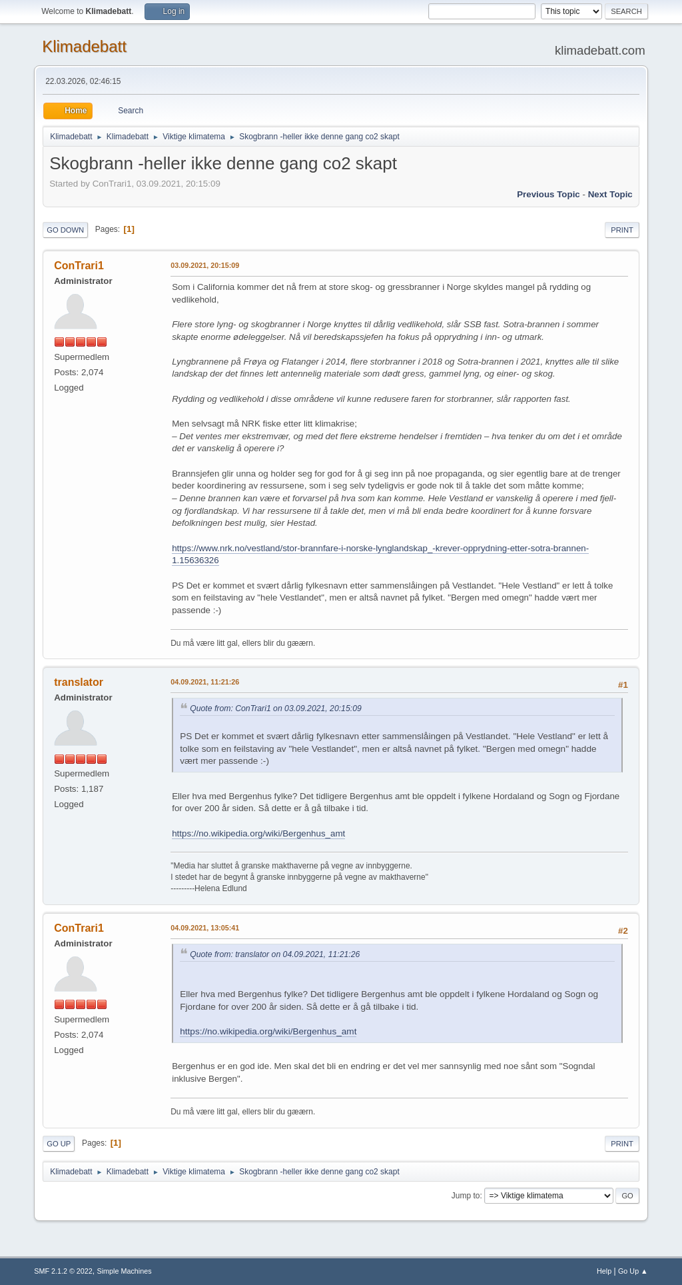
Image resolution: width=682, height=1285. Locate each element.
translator (78, 682)
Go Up (59, 1144)
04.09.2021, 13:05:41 (204, 928)
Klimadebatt (84, 46)
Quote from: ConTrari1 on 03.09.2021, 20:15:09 (276, 708)
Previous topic (548, 194)
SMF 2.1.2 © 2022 (63, 1271)
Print (622, 230)
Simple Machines (124, 1271)
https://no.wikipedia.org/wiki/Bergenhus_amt (258, 833)
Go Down (65, 230)
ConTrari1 (79, 265)
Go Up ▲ (633, 1271)
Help (604, 1271)
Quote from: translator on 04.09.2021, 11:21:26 (275, 954)
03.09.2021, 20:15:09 (204, 265)
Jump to (466, 1195)
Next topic (610, 194)
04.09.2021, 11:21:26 (204, 682)
